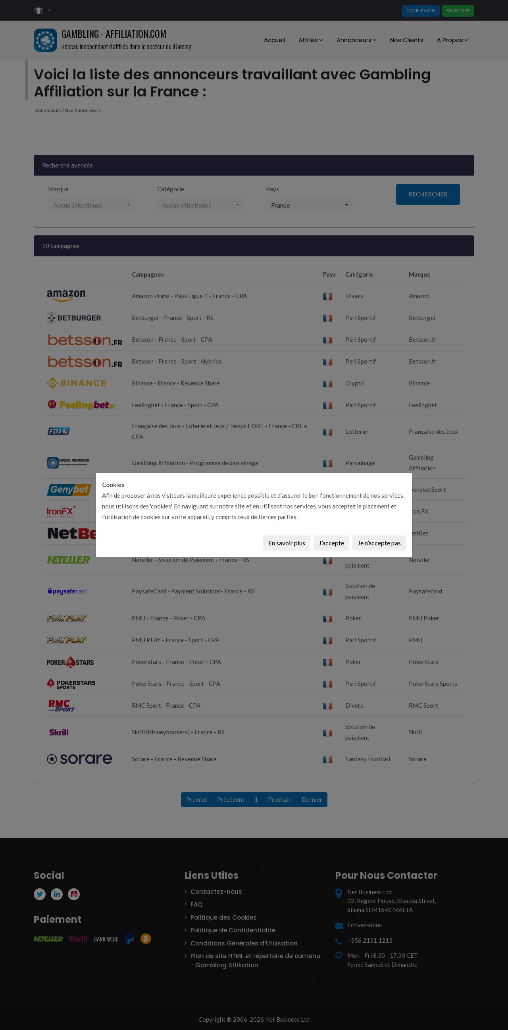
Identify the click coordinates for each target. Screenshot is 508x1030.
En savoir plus (286, 543)
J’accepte (331, 543)
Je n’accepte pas (379, 543)
